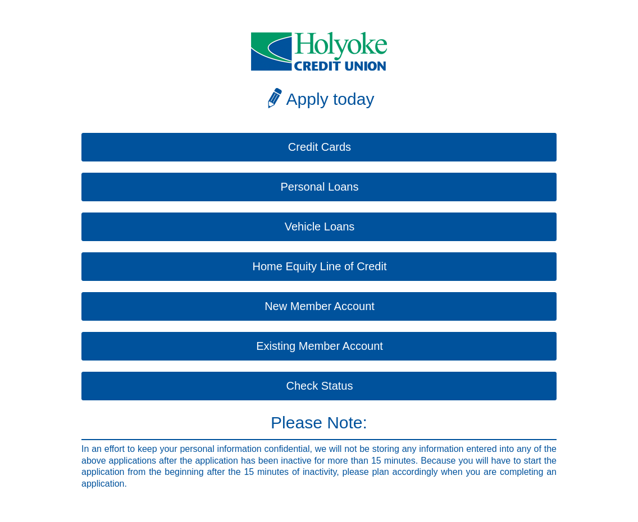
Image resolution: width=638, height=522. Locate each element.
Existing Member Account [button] (319, 346)
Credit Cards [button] (319, 147)
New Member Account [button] (320, 306)
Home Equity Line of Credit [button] (319, 266)
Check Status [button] (319, 386)
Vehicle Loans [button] (320, 226)
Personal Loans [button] (320, 187)
